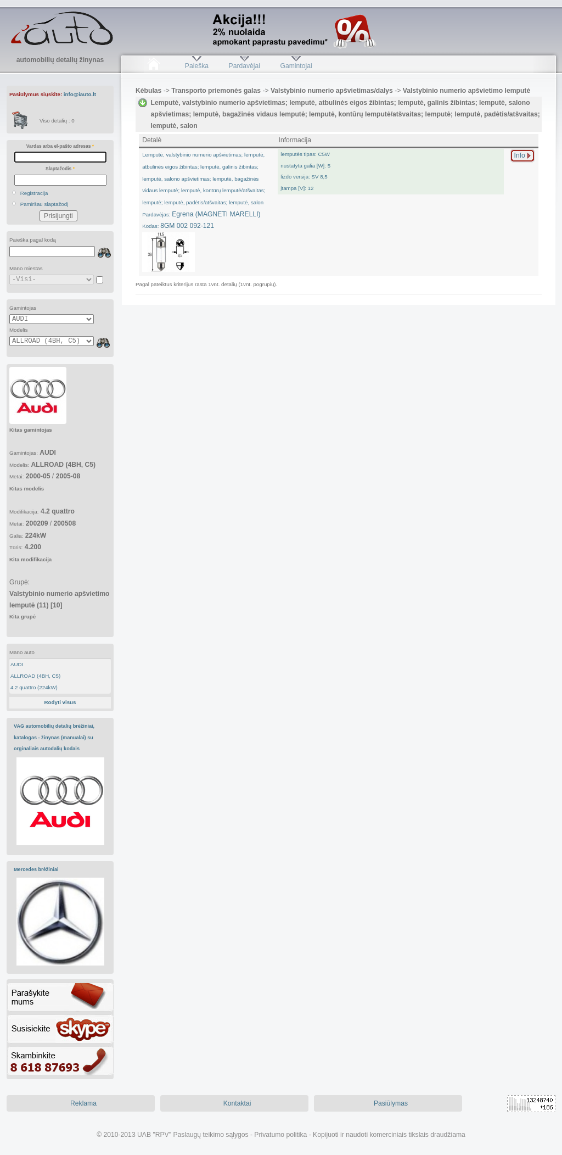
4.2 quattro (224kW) (34, 687)
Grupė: (59, 599)
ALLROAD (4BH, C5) (35, 676)
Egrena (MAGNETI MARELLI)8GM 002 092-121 (203, 191)
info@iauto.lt (80, 94)
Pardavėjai (244, 66)
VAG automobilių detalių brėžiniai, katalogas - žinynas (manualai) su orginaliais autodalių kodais (54, 737)
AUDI (16, 664)
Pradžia (153, 66)
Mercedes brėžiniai (36, 869)
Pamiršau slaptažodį (44, 204)
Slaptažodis (60, 168)
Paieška (197, 66)
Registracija (34, 193)
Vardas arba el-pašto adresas (60, 146)
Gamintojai (296, 66)
